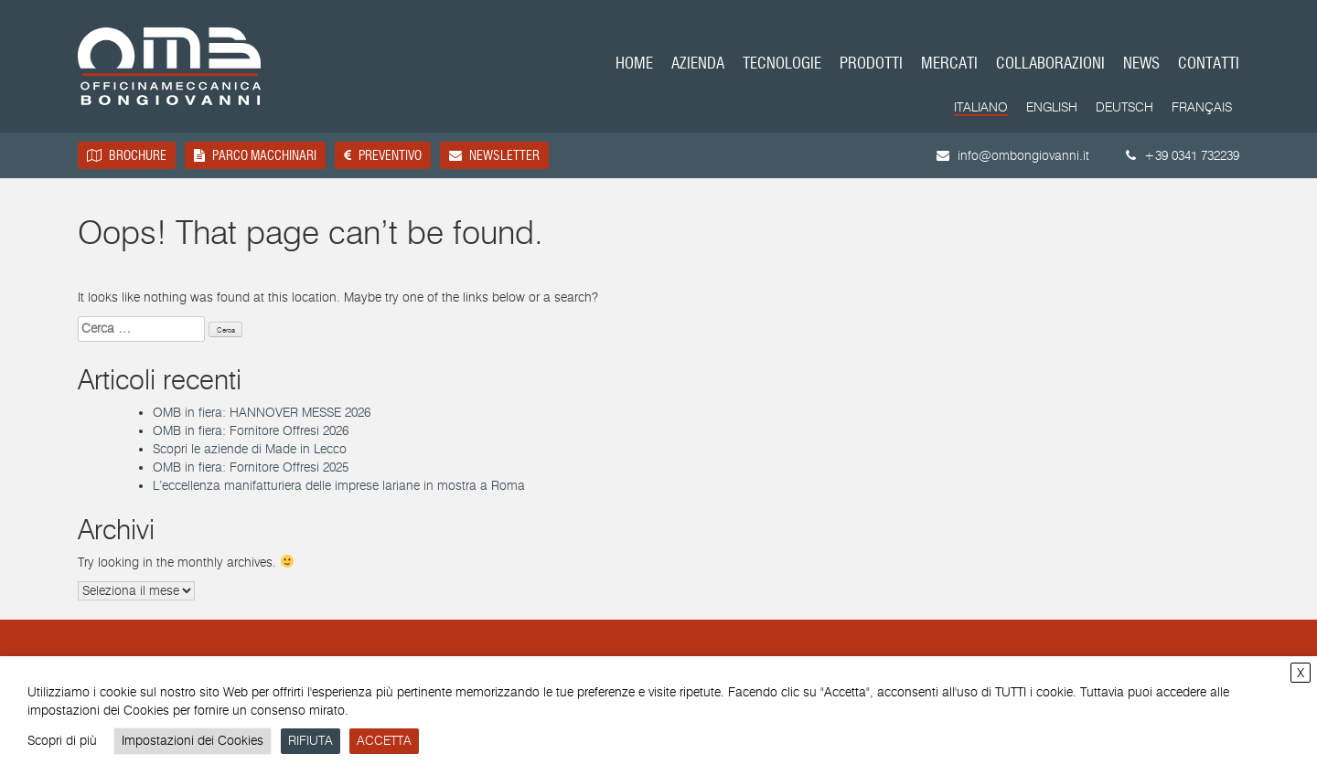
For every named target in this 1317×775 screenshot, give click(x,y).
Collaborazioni (1050, 64)
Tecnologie (782, 64)
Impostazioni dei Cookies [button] (192, 740)
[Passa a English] (1051, 107)
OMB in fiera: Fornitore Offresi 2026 (250, 431)
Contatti (1208, 64)
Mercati (949, 64)
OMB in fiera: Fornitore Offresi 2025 (250, 467)
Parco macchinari (255, 155)
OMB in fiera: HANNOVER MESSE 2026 (261, 412)
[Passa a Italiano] (981, 108)
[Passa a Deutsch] (1124, 107)
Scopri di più (62, 740)
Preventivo (383, 155)
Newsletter (494, 155)
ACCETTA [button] (384, 740)
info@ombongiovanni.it (1013, 156)
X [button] (1300, 673)
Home (634, 64)
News (1141, 64)
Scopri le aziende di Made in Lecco (250, 449)
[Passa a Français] (1202, 107)
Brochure (126, 155)
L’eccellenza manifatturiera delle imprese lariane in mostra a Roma (339, 486)
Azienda (697, 64)
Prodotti (871, 64)
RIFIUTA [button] (310, 740)
